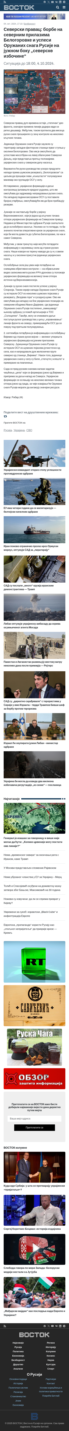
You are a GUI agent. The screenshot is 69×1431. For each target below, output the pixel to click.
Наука (50, 1360)
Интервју (51, 1347)
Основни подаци (18, 1379)
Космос (51, 1356)
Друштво (18, 1364)
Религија (18, 1392)
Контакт (51, 1383)
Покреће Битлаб (51, 1396)
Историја (18, 1383)
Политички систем (18, 1388)
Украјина (19, 430)
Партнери (51, 1379)
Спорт (50, 1369)
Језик (18, 1400)
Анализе (18, 1369)
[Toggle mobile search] (57, 7)
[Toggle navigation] (63, 7)
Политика (18, 1351)
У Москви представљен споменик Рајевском (30, 867)
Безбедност (29, 24)
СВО (29, 430)
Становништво (18, 1396)
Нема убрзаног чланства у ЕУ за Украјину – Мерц (33, 877)
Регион (51, 1343)
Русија (8, 430)
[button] (64, 7)
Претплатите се (34, 1127)
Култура (50, 1364)
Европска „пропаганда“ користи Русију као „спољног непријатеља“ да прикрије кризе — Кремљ (30, 928)
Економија (18, 1356)
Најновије (18, 1343)
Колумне (51, 1351)
